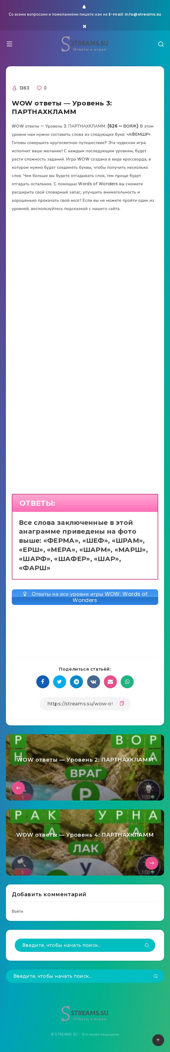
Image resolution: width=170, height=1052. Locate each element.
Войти (17, 911)
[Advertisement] (85, 276)
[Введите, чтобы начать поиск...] (85, 945)
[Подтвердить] (147, 945)
